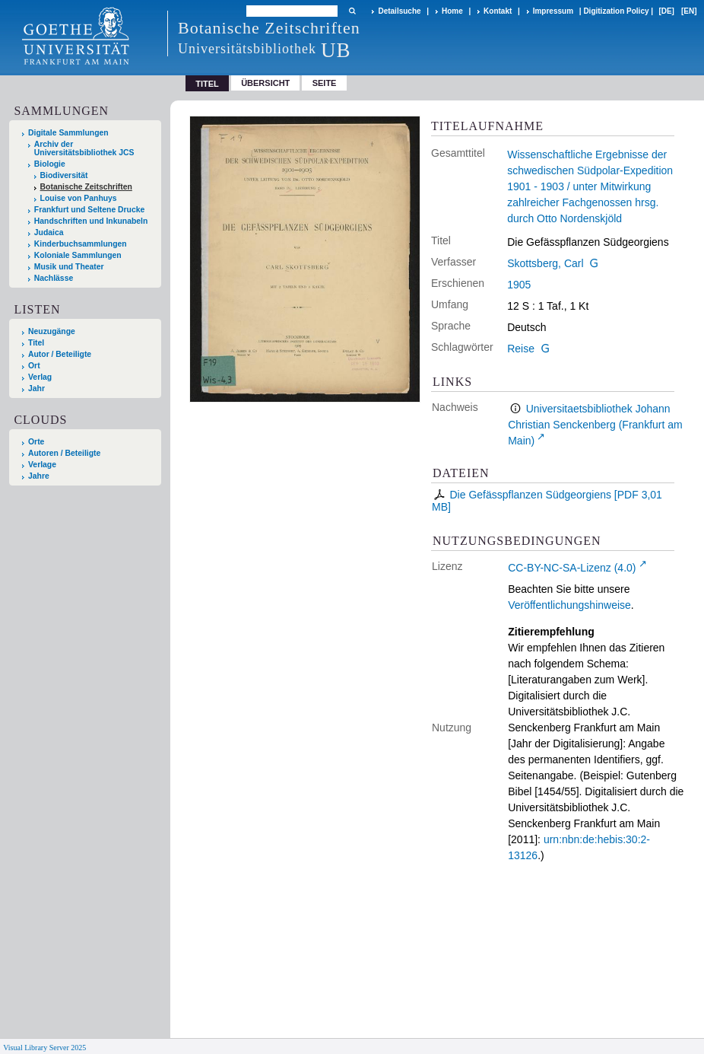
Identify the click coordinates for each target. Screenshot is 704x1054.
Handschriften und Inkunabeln (91, 221)
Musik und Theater (69, 267)
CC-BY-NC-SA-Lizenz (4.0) (572, 568)
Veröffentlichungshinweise (569, 605)
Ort (34, 365)
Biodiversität (64, 175)
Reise (520, 348)
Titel (36, 343)
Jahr (36, 388)
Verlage (42, 464)
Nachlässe (53, 278)
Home (452, 11)
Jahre (38, 476)
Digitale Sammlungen (68, 133)
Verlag (40, 377)
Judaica (49, 232)
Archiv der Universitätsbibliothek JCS (84, 148)
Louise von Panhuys (78, 198)
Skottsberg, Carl (545, 263)
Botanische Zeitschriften (86, 187)
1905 (519, 285)
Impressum (553, 11)
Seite (324, 83)
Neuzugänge (51, 331)
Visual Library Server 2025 (44, 1047)
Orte (36, 442)
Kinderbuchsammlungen (80, 244)
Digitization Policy (616, 11)
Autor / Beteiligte (59, 354)
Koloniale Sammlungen (78, 255)
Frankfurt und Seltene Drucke (89, 209)
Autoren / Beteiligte (64, 453)
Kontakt (498, 11)
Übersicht (265, 83)
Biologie (49, 164)
